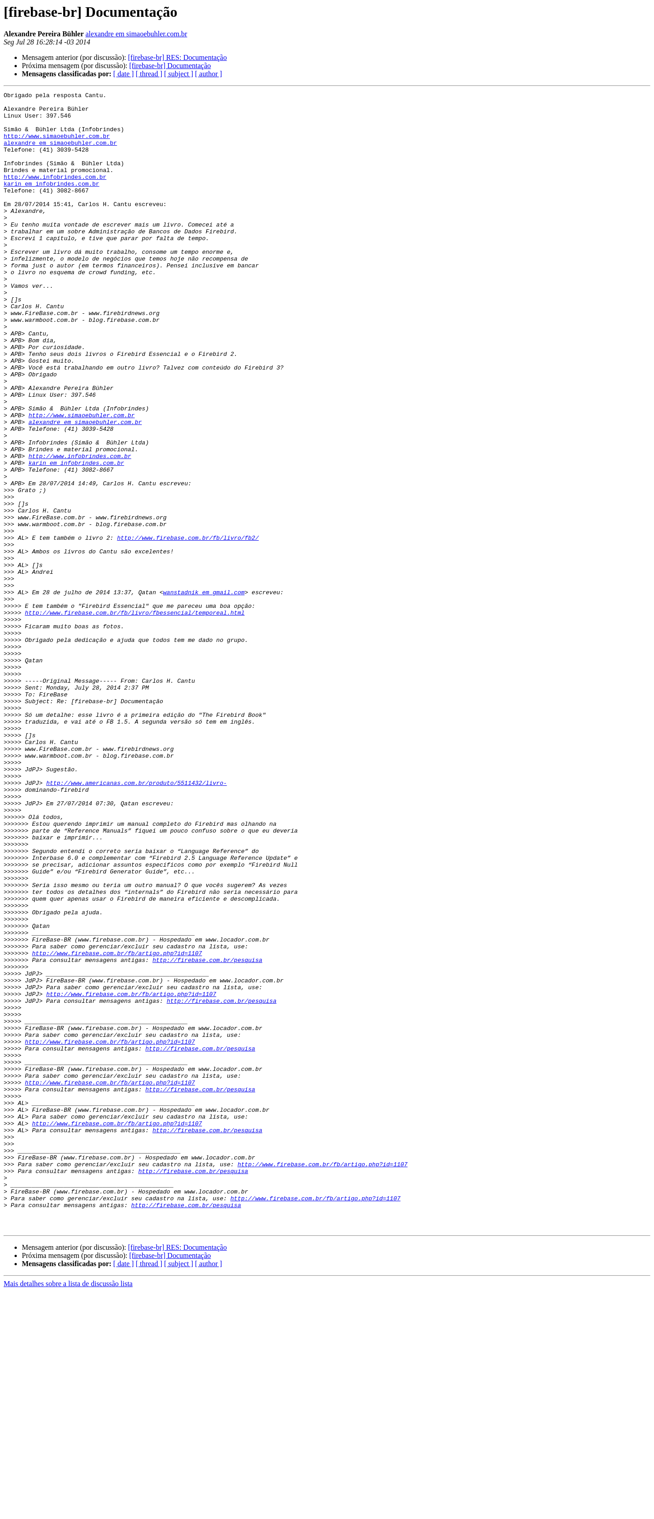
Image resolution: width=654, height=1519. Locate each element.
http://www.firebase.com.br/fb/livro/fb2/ (188, 627)
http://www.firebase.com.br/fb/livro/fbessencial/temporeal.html (135, 717)
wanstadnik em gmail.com (203, 693)
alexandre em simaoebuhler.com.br (136, 34)
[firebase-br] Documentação (170, 65)
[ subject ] (178, 74)
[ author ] (208, 74)
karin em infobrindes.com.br (51, 202)
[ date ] (123, 74)
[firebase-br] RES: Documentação (177, 57)
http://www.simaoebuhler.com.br (57, 145)
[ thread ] (149, 74)
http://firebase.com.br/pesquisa (208, 1134)
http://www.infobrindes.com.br (55, 194)
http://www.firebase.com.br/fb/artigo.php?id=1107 (117, 1126)
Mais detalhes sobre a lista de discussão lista (68, 1511)
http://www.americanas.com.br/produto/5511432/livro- (136, 921)
